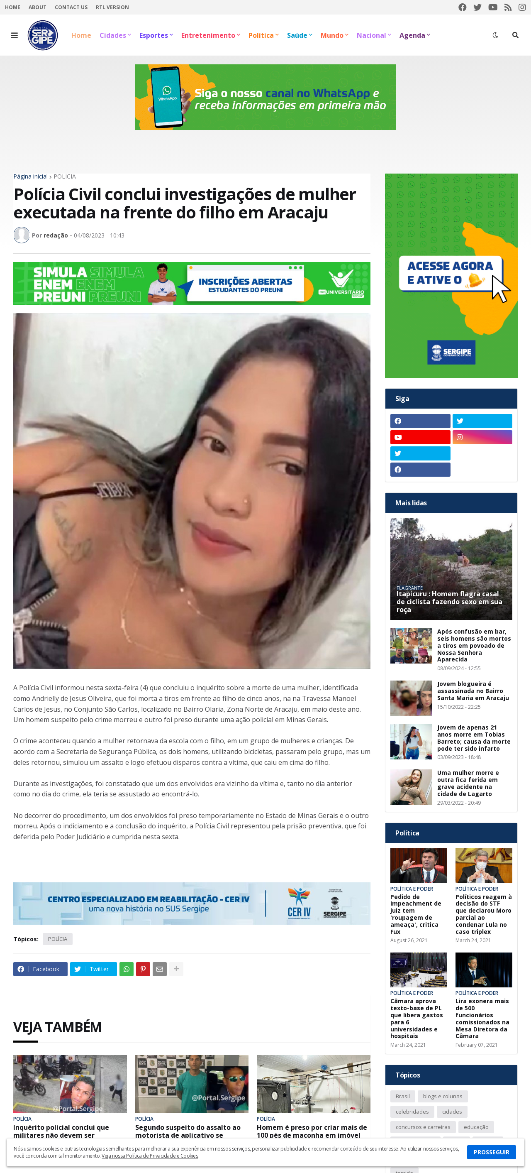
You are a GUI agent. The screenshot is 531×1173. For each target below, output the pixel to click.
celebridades (412, 1111)
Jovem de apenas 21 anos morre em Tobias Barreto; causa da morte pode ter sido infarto (474, 738)
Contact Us (71, 7)
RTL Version (112, 7)
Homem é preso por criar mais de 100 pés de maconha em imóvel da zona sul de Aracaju (312, 1136)
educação (476, 1127)
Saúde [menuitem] (297, 35)
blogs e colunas (443, 1096)
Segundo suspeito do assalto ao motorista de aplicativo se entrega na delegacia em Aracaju (191, 1136)
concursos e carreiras (423, 1127)
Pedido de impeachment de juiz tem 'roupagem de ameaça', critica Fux (415, 914)
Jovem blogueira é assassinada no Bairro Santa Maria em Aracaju (473, 691)
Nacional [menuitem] (371, 35)
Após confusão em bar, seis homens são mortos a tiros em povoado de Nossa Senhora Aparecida (474, 645)
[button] (14, 35)
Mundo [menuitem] (332, 35)
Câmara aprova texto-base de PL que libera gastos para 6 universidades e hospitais (416, 1019)
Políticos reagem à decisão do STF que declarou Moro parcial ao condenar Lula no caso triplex (483, 914)
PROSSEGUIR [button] (491, 1152)
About (37, 7)
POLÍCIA (65, 176)
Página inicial (30, 176)
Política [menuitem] (261, 35)
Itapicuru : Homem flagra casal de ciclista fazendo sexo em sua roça (449, 602)
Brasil (403, 1096)
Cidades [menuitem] (113, 35)
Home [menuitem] (81, 35)
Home (12, 7)
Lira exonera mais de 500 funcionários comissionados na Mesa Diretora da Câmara (482, 1019)
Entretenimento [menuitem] (208, 35)
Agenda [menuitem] (412, 35)
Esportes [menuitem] (153, 35)
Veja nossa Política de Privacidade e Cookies (150, 1155)
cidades (452, 1111)
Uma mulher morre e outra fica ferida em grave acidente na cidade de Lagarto (468, 783)
